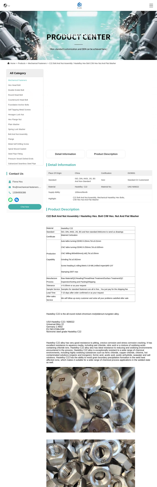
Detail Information (65, 154)
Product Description (106, 154)
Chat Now (25, 207)
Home (12, 63)
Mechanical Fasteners (37, 63)
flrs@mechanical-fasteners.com (28, 187)
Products (22, 63)
